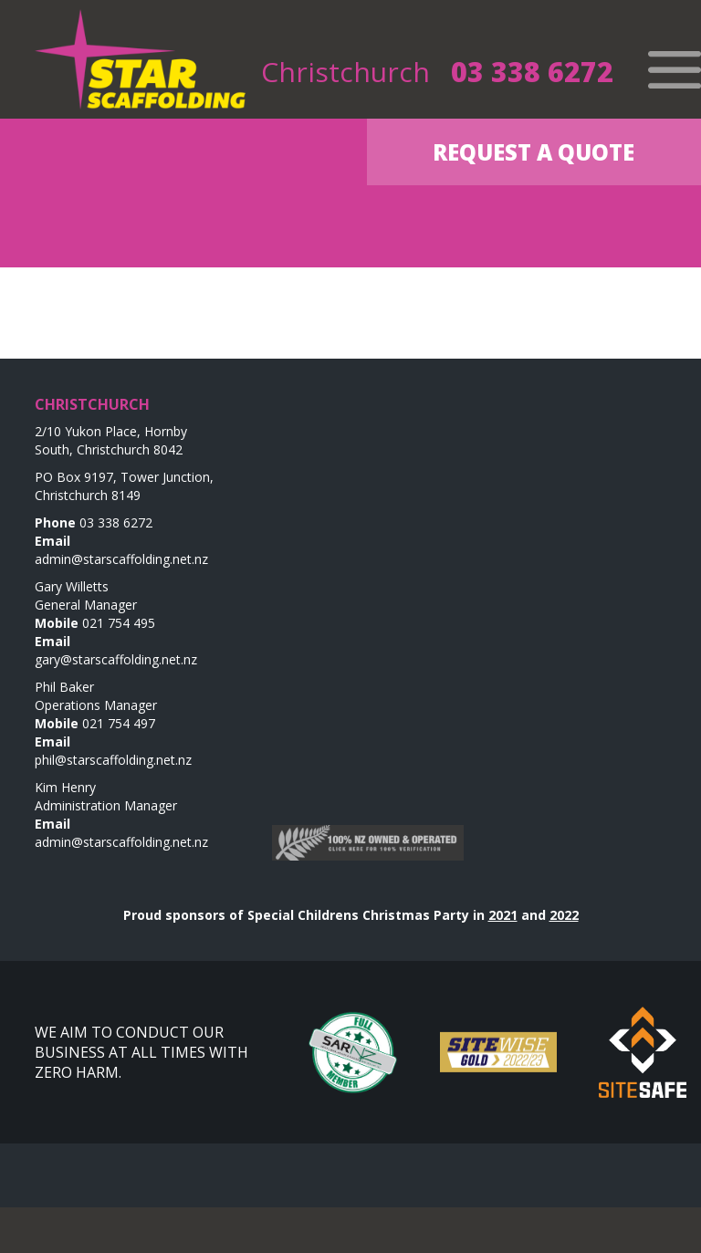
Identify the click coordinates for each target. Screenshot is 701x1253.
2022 (564, 915)
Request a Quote (533, 152)
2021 (503, 915)
